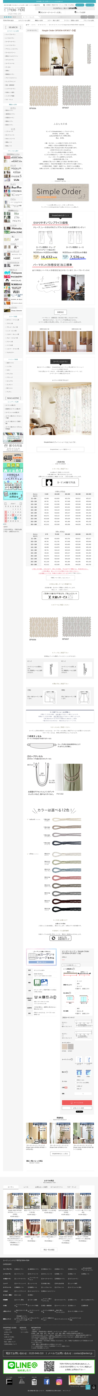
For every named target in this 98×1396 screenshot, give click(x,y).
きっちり (78, 981)
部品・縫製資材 (10, 85)
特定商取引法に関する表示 (53, 1390)
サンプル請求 (80, 12)
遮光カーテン (9, 110)
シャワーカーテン (11, 88)
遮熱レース (9, 142)
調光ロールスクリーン (12, 56)
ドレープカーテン (11, 34)
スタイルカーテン (61, 1300)
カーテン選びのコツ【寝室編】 (13, 422)
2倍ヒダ (78, 1089)
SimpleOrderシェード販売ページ (60, 449)
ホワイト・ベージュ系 (13, 320)
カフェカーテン (10, 59)
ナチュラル (10, 373)
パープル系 (10, 345)
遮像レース (59, 1274)
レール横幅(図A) (68, 969)
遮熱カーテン (9, 121)
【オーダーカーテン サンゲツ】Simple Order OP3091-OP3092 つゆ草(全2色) (36, 1147)
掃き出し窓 (79, 1011)
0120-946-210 (36, 1353)
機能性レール (20, 1287)
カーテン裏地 (20, 1300)
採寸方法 (6, 1334)
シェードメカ (33, 1283)
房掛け (7, 70)
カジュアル (10, 381)
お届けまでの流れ (9, 1337)
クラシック (10, 377)
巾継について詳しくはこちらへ (60, 577)
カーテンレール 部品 (75, 1287)
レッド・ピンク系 (11, 330)
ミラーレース (9, 131)
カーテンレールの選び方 (12, 412)
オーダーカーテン (42, 24)
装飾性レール (33, 1287)
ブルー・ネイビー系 (12, 338)
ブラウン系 (10, 323)
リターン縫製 (33, 1300)
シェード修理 (73, 1283)
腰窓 (77, 1009)
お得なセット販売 (41, 1187)
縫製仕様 (85, 1305)
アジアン (9, 392)
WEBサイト (83, 1386)
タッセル (8, 67)
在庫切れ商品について (10, 1344)
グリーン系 (10, 341)
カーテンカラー (66, 1042)
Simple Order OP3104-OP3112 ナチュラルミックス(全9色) (66, 1238)
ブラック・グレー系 (12, 327)
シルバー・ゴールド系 (13, 349)
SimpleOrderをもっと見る (60, 1153)
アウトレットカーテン (12, 49)
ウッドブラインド (11, 81)
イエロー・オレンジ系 (13, 334)
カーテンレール (10, 63)
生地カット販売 (10, 92)
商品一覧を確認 (49, 1250)
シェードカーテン (11, 45)
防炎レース (9, 146)
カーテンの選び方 (11, 405)
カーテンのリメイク (61, 1319)
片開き (88, 1073)
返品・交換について (10, 1341)
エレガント (10, 384)
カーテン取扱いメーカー (76, 1311)
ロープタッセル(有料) (82, 1083)
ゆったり (78, 986)
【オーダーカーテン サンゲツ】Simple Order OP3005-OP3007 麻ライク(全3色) (83, 1147)
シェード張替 (84, 16)
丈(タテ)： (65, 1033)
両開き (79, 1073)
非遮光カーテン (10, 117)
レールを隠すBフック (88, 1060)
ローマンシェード (21, 1283)
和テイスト (10, 388)
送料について (36, 1329)
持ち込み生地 (60, 1283)
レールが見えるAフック (79, 1060)
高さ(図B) (67, 993)
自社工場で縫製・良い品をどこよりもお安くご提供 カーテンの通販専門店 (22, 5)
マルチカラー (10, 352)
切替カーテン (73, 1300)
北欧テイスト (10, 363)
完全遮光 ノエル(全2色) (49, 1210)
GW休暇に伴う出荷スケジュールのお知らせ (49, 1)
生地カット (73, 1305)
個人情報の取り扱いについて (36, 1390)
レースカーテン (10, 38)
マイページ (24, 1329)
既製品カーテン (10, 74)
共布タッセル (79, 1080)
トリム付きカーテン (88, 1300)
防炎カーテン (9, 125)
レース (26, 1187)
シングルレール (47, 1287)
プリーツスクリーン (11, 78)
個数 (63, 1093)
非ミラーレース (10, 135)
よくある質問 (8, 1339)
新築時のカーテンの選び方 (13, 409)
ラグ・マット (9, 99)
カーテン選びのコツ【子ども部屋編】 (14, 428)
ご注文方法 (7, 1329)
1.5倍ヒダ (78, 1086)
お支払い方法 (8, 1332)
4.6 (14, 17)
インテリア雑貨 (10, 96)
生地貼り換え (46, 1283)
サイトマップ (66, 1390)
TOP (28, 24)
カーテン (33, 24)
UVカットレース (10, 138)
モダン (8, 370)
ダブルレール (91, 16)
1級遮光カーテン (10, 114)
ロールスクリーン (11, 52)
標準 (77, 984)
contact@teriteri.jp (83, 1353)
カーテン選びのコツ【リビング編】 (14, 417)
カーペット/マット (61, 1305)
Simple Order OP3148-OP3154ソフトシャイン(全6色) (15, 1212)
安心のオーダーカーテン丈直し (51, 12)
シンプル (9, 366)
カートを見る (24, 1332)
